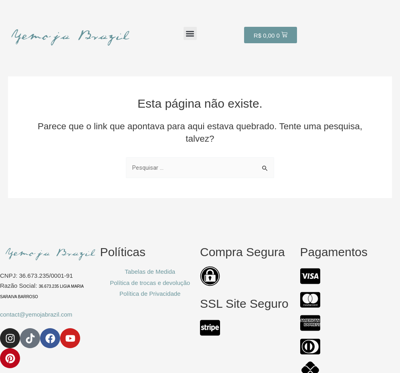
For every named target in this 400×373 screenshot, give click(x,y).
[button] (190, 33)
